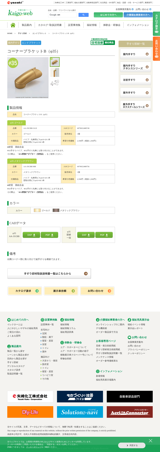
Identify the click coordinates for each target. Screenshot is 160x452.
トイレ (45, 348)
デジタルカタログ (16, 366)
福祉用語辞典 (66, 332)
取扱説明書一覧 (15, 374)
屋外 (44, 351)
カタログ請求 (13, 370)
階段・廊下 (47, 337)
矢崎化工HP (59, 3)
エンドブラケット (39, 33)
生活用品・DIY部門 (107, 3)
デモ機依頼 (101, 328)
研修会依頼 (65, 358)
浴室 (44, 344)
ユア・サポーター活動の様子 (74, 351)
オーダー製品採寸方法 (107, 332)
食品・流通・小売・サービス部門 (130, 3)
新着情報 (100, 376)
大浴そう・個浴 (49, 360)
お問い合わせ (142, 9)
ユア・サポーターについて (73, 347)
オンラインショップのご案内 (110, 324)
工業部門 (69, 3)
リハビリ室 (47, 375)
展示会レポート (135, 328)
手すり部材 (22, 33)
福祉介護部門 (79, 3)
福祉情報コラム (68, 328)
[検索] (62, 15)
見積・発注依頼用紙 (106, 346)
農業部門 (148, 3)
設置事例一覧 (47, 324)
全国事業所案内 (123, 9)
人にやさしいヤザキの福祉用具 (22, 328)
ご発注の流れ (13, 332)
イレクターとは (15, 324)
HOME (9, 33)
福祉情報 (64, 324)
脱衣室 (45, 364)
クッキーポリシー (136, 353)
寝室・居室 (47, 341)
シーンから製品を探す (18, 355)
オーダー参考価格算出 (107, 361)
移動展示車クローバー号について (76, 355)
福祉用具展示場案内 (106, 380)
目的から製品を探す (17, 358)
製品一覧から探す (16, 351)
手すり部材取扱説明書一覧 (109, 353)
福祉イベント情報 (136, 324)
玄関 (44, 333)
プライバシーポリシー (139, 349)
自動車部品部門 (92, 3)
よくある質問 (13, 336)
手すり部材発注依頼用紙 (108, 349)
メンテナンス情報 (104, 357)
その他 (45, 379)
